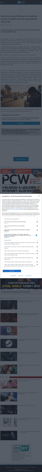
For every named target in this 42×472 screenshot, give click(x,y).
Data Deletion (13, 275)
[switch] (37, 221)
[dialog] (21, 236)
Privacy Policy (28, 275)
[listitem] (21, 219)
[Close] (39, 196)
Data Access (21, 275)
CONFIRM (11, 270)
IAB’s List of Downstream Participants (16, 209)
